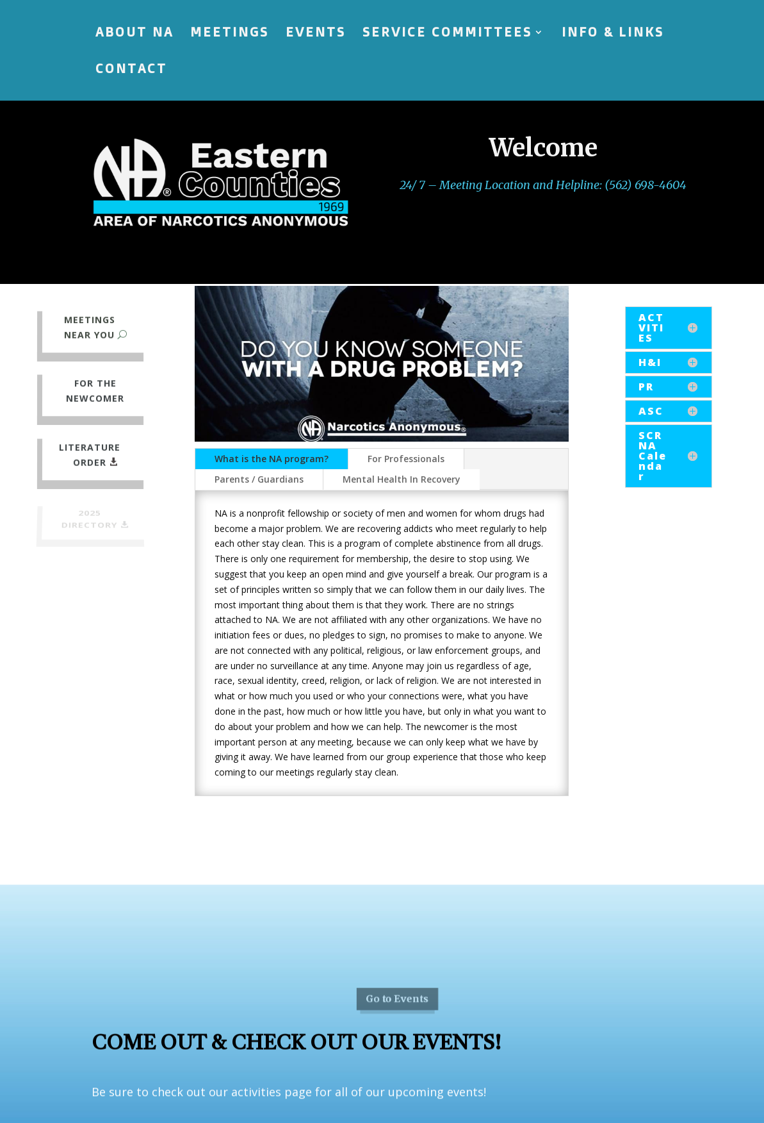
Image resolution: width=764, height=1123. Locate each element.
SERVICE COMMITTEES (447, 34)
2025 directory (89, 519)
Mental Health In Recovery (401, 479)
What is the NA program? (272, 459)
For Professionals (406, 459)
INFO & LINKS (613, 34)
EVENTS (316, 34)
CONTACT (131, 70)
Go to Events (397, 1028)
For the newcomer (95, 391)
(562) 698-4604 (646, 185)
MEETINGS (229, 34)
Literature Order (89, 455)
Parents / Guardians (259, 479)
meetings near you (89, 327)
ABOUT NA (134, 34)
